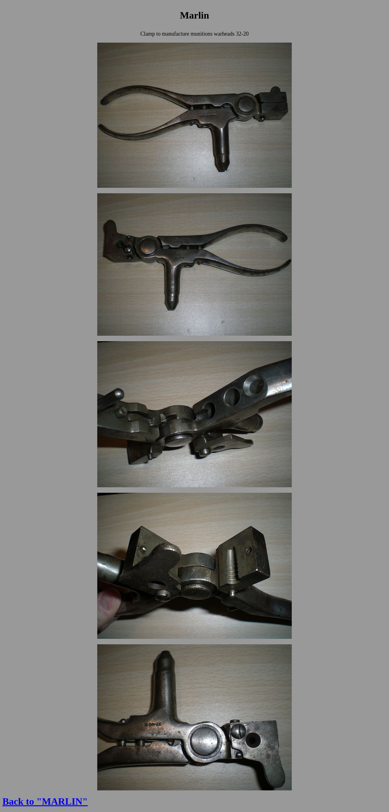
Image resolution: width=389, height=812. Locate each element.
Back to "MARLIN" (45, 801)
